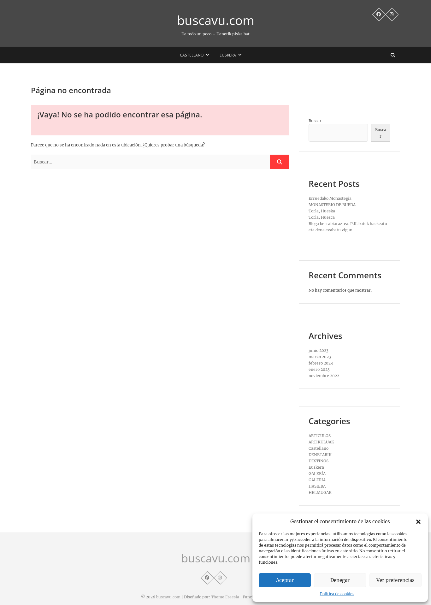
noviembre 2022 (324, 375)
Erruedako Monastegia (330, 198)
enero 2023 (319, 369)
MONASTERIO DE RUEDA (332, 204)
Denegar (340, 580)
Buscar (315, 120)
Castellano (192, 55)
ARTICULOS (320, 435)
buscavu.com (215, 20)
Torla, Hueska (322, 211)
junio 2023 (318, 350)
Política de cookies (337, 593)
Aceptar (285, 580)
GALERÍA (317, 473)
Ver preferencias (395, 580)
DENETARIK (320, 454)
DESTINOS (318, 461)
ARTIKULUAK (321, 442)
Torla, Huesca (322, 217)
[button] (418, 522)
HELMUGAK (320, 492)
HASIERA (317, 486)
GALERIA (317, 479)
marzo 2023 (320, 356)
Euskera (228, 55)
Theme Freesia (225, 597)
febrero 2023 (321, 363)
